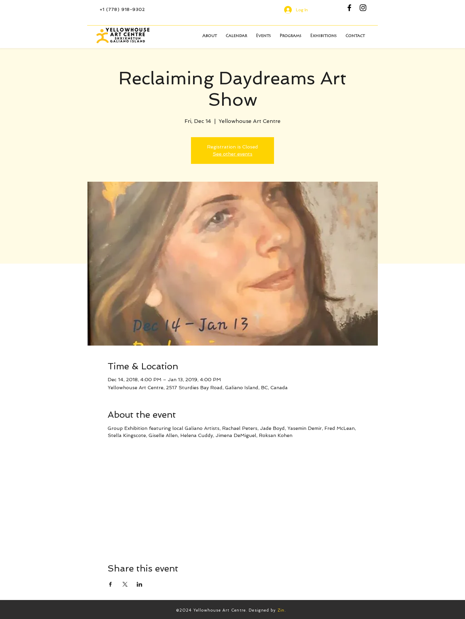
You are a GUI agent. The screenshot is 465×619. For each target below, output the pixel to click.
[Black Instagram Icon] (363, 7)
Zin (281, 610)
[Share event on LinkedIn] (139, 584)
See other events (232, 154)
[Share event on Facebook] (110, 584)
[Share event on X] (125, 584)
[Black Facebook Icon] (349, 7)
